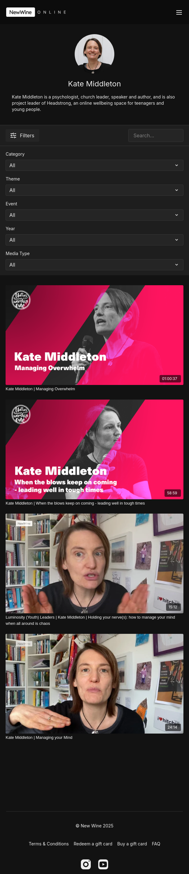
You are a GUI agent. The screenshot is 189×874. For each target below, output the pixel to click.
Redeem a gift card (93, 843)
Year (10, 228)
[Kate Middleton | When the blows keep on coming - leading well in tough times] (94, 503)
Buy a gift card (132, 843)
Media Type (17, 253)
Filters (22, 135)
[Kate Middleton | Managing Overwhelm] (94, 389)
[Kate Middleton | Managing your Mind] (94, 737)
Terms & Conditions (49, 843)
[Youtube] (103, 864)
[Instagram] (86, 864)
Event (11, 203)
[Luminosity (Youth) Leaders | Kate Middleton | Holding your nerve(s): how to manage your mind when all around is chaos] (94, 620)
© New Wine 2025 (94, 826)
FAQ (156, 843)
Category (15, 154)
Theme (13, 178)
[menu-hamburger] (179, 12)
